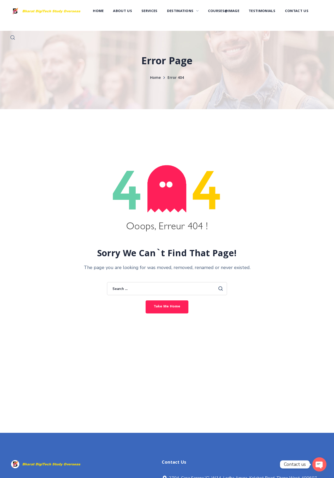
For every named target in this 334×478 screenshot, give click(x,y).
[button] (12, 37)
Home (155, 78)
